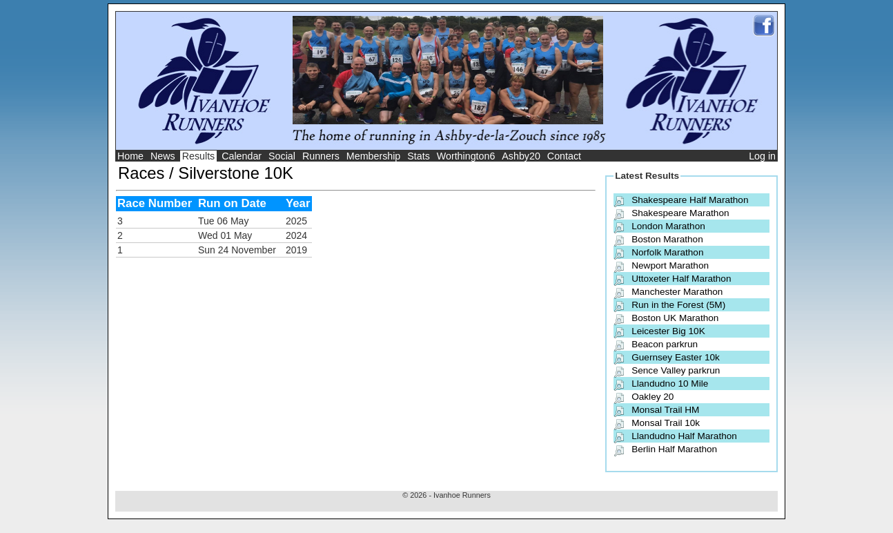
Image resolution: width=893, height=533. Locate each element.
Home (130, 156)
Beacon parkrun (664, 344)
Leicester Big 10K (668, 331)
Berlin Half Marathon (674, 449)
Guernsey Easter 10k (675, 357)
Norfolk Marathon (667, 252)
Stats (418, 156)
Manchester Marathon (677, 292)
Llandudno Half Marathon (684, 436)
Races (141, 173)
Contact (564, 156)
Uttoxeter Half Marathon (681, 278)
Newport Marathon (670, 265)
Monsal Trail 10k (665, 423)
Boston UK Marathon (674, 318)
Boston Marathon (667, 239)
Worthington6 (466, 156)
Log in (762, 156)
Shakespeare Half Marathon (689, 200)
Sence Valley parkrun (675, 370)
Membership (373, 156)
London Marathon (668, 226)
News (162, 156)
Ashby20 (521, 156)
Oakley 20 (652, 396)
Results (198, 156)
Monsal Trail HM (665, 410)
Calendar (242, 156)
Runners (321, 156)
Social (281, 156)
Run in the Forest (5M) (678, 305)
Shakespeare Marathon (680, 213)
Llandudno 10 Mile (669, 383)
